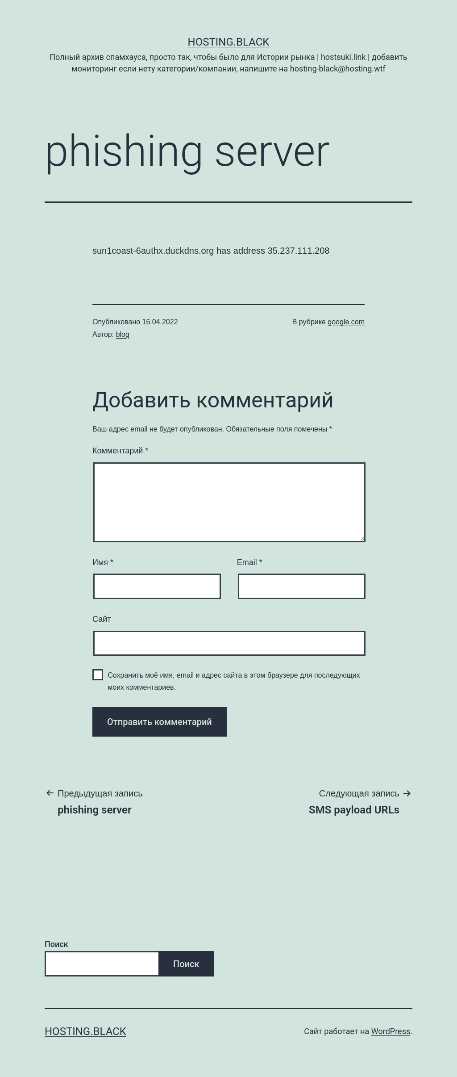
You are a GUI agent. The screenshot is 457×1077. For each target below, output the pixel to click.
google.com (346, 322)
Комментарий (120, 450)
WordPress (390, 1031)
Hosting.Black (229, 42)
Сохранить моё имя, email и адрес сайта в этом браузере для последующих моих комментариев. (234, 681)
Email (249, 562)
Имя (102, 562)
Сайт (101, 619)
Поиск (56, 944)
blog (122, 334)
